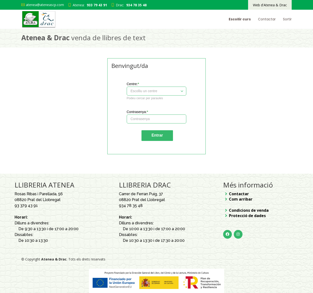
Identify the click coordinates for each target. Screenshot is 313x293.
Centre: (132, 84)
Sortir (287, 19)
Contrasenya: (137, 112)
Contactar (267, 19)
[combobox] (150, 91)
